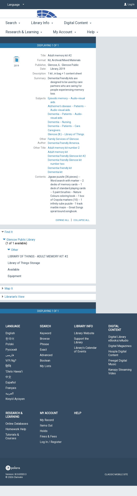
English (10, 343)
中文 (8, 387)
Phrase (44, 354)
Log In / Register (51, 452)
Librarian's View (14, 307)
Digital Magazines (120, 356)
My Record (47, 430)
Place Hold (112, 42)
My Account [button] (49, 423)
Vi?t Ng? (10, 371)
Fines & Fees (48, 446)
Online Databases (16, 434)
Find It (9, 242)
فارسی (9, 365)
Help (77, 423)
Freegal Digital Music (117, 372)
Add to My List (116, 50)
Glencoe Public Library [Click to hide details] (19, 250)
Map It (9, 298)
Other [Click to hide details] (12, 260)
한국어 (9, 349)
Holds (43, 441)
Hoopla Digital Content (117, 363)
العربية (9, 403)
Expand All (62, 230)
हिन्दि (8, 376)
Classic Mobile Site (116, 484)
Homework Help (15, 439)
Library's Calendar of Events (85, 359)
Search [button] (12, 31)
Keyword (45, 343)
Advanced (46, 365)
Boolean (45, 371)
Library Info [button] (42, 31)
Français (10, 398)
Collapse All (81, 230)
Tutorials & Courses (12, 446)
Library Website (84, 343)
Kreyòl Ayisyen (15, 409)
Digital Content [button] (77, 31)
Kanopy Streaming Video (120, 381)
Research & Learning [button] (13, 425)
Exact (43, 360)
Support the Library (81, 350)
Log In (131, 4)
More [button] (109, 32)
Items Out (46, 435)
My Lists (45, 376)
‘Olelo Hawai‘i (14, 381)
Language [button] (12, 336)
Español (10, 392)
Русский (11, 360)
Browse (45, 349)
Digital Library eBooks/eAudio (118, 348)
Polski (9, 354)
